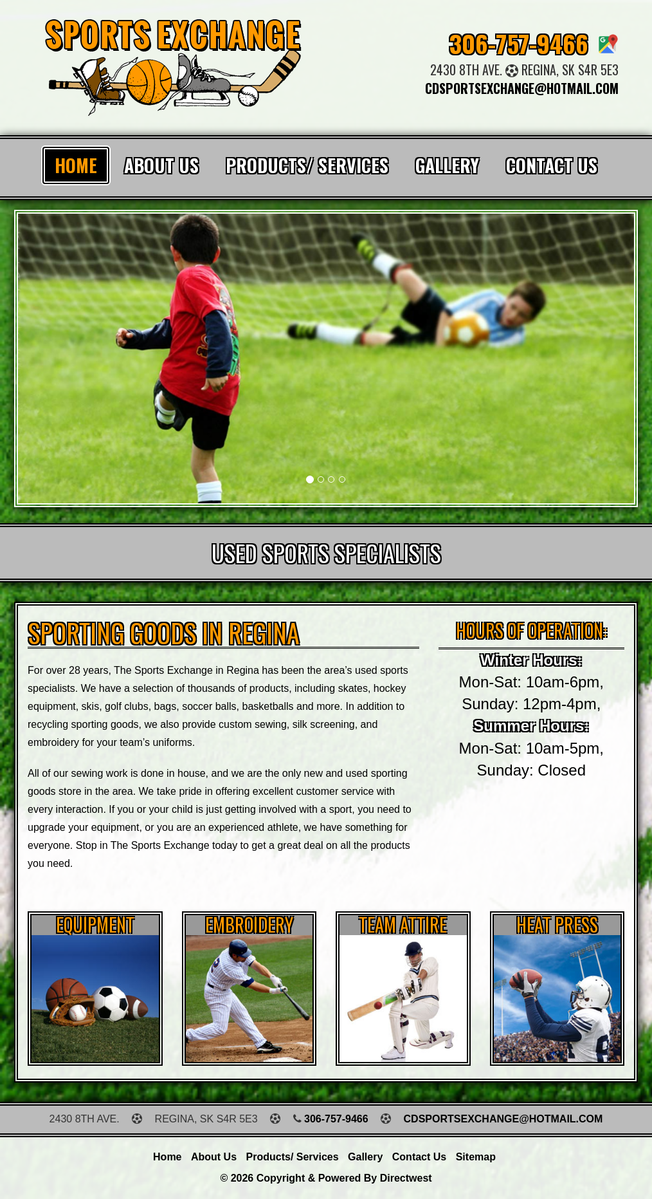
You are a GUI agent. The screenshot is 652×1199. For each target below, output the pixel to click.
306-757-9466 (518, 43)
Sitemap (476, 1156)
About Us (161, 165)
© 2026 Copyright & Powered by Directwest (325, 1178)
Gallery (447, 165)
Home (76, 165)
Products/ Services (307, 165)
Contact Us (551, 165)
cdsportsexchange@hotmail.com (522, 88)
